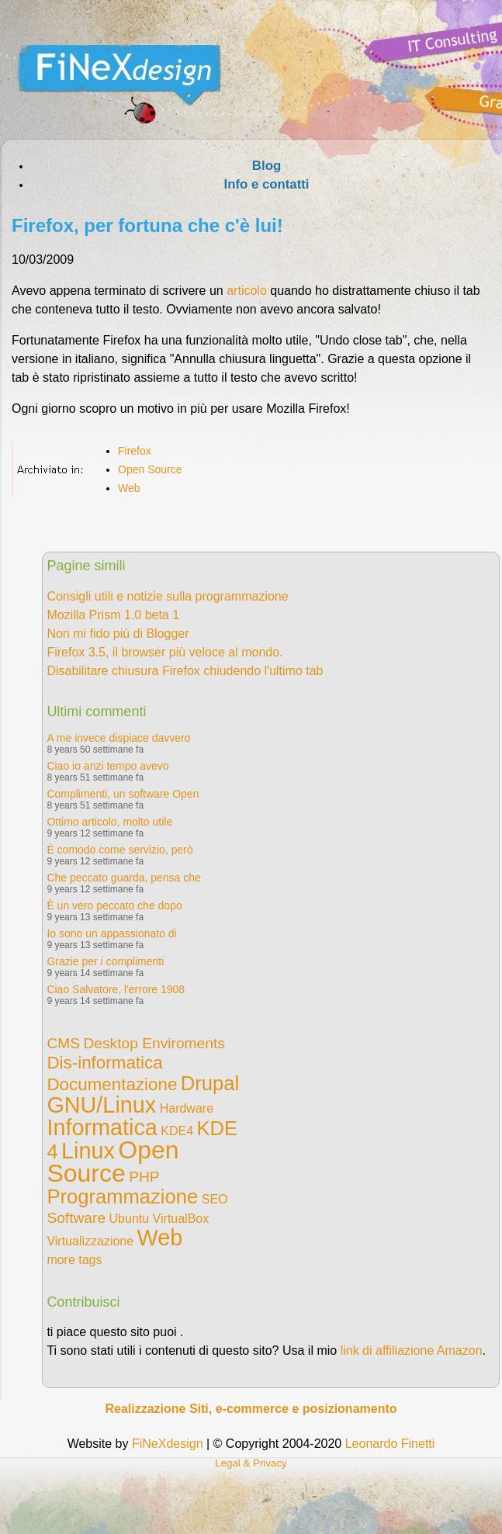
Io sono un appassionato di (111, 933)
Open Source (150, 469)
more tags (74, 1259)
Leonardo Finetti (390, 1443)
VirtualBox (181, 1218)
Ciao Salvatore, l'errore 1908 (116, 989)
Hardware (186, 1108)
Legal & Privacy (251, 1463)
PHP (144, 1177)
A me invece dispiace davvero (118, 738)
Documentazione (112, 1084)
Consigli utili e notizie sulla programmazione (167, 596)
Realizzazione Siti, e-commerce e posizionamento (250, 1408)
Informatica (102, 1127)
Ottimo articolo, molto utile (109, 821)
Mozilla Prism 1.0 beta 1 (113, 615)
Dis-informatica (104, 1062)
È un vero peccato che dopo (114, 905)
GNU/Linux (101, 1104)
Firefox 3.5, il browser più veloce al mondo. (164, 652)
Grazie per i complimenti (105, 961)
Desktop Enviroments (153, 1043)
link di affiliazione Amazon (412, 1350)
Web (129, 488)
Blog (266, 165)
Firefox (134, 451)
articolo (247, 290)
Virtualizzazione (90, 1241)
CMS (63, 1043)
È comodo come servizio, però (119, 849)
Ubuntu (129, 1218)
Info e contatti (266, 184)
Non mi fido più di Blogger (118, 633)
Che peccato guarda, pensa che (123, 877)
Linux (88, 1150)
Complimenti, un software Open (123, 794)
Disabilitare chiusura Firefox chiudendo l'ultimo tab (185, 670)
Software (76, 1218)
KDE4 (177, 1131)
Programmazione (122, 1196)
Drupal (210, 1083)
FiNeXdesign (167, 1443)
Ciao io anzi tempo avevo (107, 766)
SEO (215, 1199)
